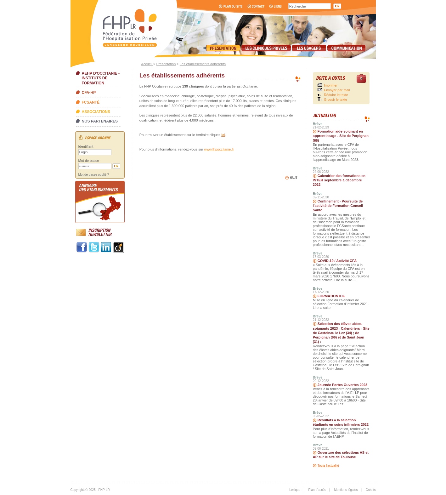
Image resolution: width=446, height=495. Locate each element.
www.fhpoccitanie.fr (219, 149)
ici (223, 135)
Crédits (371, 490)
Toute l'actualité (328, 465)
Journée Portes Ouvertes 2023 (342, 385)
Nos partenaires (100, 121)
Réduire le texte (336, 95)
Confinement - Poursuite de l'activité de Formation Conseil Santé (338, 205)
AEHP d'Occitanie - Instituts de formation (101, 78)
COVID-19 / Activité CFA (337, 261)
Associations (96, 112)
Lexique (294, 490)
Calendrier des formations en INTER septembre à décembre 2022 (339, 180)
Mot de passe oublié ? (93, 174)
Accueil (147, 64)
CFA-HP (89, 92)
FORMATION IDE (331, 296)
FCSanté (91, 102)
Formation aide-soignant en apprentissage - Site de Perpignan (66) (341, 135)
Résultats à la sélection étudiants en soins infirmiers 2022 (341, 422)
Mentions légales (346, 490)
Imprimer (330, 85)
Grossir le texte (335, 99)
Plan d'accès (317, 490)
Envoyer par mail (337, 90)
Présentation (166, 64)
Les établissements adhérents (203, 64)
